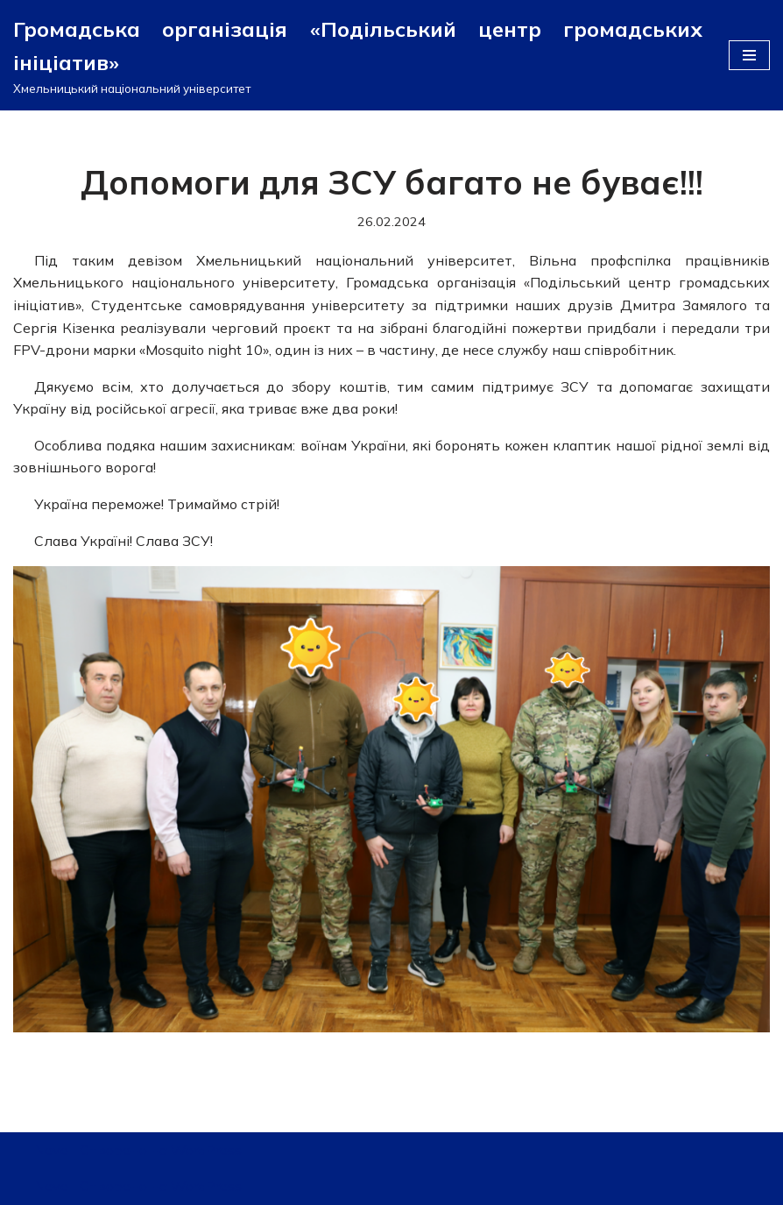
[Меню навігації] (749, 55)
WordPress (206, 1150)
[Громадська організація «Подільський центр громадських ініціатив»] (357, 55)
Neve (51, 1150)
